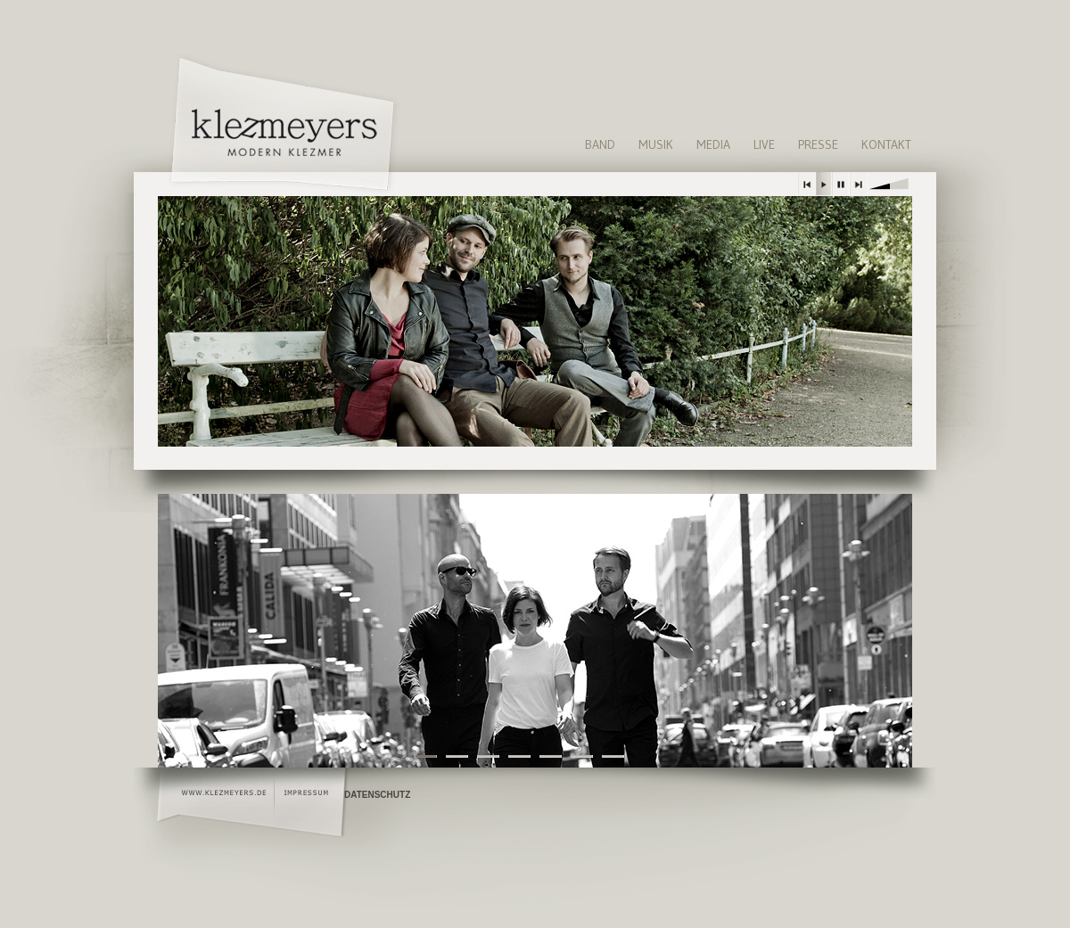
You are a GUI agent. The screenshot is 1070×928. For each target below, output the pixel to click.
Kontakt (886, 144)
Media (713, 144)
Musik (655, 144)
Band (600, 144)
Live (764, 144)
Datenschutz (377, 795)
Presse (818, 144)
